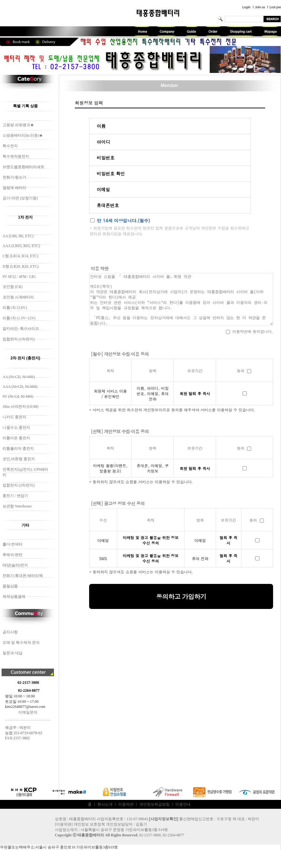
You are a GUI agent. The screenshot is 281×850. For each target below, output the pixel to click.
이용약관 (126, 804)
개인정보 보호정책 (89, 824)
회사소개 (105, 804)
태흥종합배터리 (90, 835)
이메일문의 (27, 712)
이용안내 (183, 804)
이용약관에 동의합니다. (249, 331)
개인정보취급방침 (154, 804)
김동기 (141, 824)
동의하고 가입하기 (181, 596)
